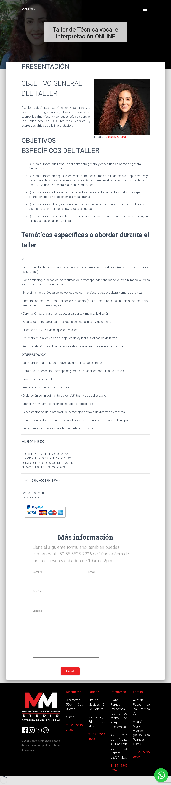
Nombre (37, 572)
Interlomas (118, 692)
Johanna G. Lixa (116, 137)
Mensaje (38, 611)
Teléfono (38, 591)
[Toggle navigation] (145, 9)
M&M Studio (30, 9)
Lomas (138, 692)
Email (91, 572)
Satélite (93, 692)
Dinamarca (73, 692)
